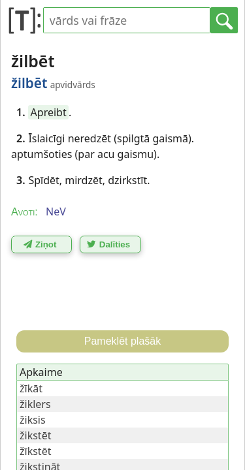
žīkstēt (35, 451)
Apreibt (49, 112)
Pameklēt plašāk (122, 341)
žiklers (35, 404)
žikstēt (35, 435)
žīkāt (31, 388)
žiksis (33, 420)
